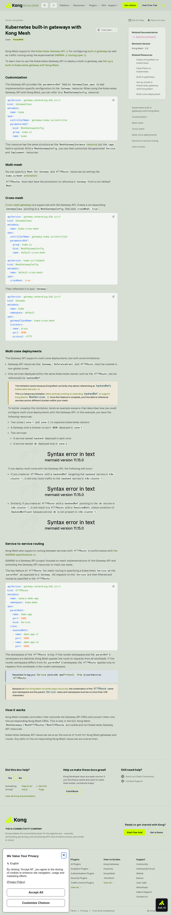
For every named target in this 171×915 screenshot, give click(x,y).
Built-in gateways (145, 76)
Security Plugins (79, 878)
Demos (139, 878)
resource (78, 144)
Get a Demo (130, 5)
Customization (139, 116)
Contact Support (132, 781)
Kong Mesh (18, 20)
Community (142, 864)
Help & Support (144, 891)
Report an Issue (27, 788)
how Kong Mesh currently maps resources (46, 688)
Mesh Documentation (144, 37)
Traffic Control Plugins (82, 882)
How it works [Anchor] (15, 710)
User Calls (141, 882)
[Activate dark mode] (164, 5)
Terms (73, 910)
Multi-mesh (137, 122)
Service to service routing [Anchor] (24, 543)
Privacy (84, 910)
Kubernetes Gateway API (50, 51)
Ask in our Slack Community (137, 776)
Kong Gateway (111, 864)
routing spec (75, 55)
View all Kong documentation (20, 796)
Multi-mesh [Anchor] (13, 164)
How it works (138, 146)
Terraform (109, 878)
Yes (10, 777)
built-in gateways (97, 51)
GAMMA (59, 55)
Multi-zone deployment (148, 94)
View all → (76, 887)
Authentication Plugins (82, 873)
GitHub (139, 873)
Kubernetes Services (26, 389)
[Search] (44, 5)
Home (8, 20)
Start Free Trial (149, 5)
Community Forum (145, 868)
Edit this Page (43, 788)
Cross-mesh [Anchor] (14, 198)
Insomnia (108, 868)
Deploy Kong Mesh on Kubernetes (147, 61)
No (20, 777)
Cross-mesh (138, 128)
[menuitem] (65, 5)
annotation (21, 175)
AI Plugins (76, 864)
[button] (114, 100)
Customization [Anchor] (16, 77)
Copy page (104, 30)
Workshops (142, 887)
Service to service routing (145, 140)
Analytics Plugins (79, 868)
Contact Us (142, 896)
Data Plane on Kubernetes (143, 70)
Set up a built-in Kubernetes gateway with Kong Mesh (147, 85)
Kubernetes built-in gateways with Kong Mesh (145, 109)
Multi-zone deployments (144, 134)
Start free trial (134, 832)
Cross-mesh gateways (18, 204)
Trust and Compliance (103, 910)
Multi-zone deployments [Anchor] (23, 351)
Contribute (72, 791)
